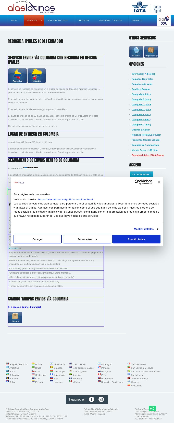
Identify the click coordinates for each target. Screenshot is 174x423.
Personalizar (87, 239)
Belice (12, 382)
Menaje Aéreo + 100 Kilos (145, 150)
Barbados (14, 378)
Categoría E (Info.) (141, 114)
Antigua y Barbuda (18, 364)
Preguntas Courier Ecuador (146, 140)
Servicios (34, 20)
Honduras (58, 382)
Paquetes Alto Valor (142, 84)
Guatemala (59, 375)
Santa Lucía (137, 375)
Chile (37, 371)
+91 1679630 (141, 419)
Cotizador (83, 20)
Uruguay (135, 382)
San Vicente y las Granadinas (145, 371)
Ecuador (39, 382)
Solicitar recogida (57, 20)
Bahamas (14, 375)
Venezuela (136, 385)
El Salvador (59, 364)
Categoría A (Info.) (141, 94)
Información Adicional (143, 74)
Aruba (12, 371)
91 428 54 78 (35, 416)
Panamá (105, 368)
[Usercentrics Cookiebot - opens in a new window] (137, 182)
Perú (103, 375)
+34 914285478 (154, 419)
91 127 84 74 (49, 416)
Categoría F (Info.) (141, 119)
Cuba (38, 378)
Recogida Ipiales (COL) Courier (148, 155)
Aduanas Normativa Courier (146, 135)
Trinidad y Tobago (139, 378)
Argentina (14, 368)
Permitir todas (136, 239)
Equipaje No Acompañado (145, 145)
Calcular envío (141, 174)
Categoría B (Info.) (141, 99)
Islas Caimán (79, 364)
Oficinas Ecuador (141, 129)
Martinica (77, 378)
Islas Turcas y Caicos (83, 368)
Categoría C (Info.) (141, 104)
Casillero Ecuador (141, 89)
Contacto (137, 20)
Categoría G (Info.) (141, 124)
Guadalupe (59, 371)
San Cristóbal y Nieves (142, 368)
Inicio (14, 20)
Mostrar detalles (144, 228)
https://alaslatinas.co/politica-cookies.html (65, 199)
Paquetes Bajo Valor (142, 79)
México (76, 382)
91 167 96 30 (22, 416)
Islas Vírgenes (80, 371)
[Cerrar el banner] (159, 182)
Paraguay (106, 371)
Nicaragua (106, 364)
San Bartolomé (138, 364)
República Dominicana (112, 382)
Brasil (38, 368)
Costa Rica (40, 375)
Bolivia (38, 364)
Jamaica (77, 375)
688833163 (62, 416)
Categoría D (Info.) (141, 109)
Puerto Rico (107, 378)
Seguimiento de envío (110, 20)
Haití (56, 378)
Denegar (37, 239)
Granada (58, 368)
